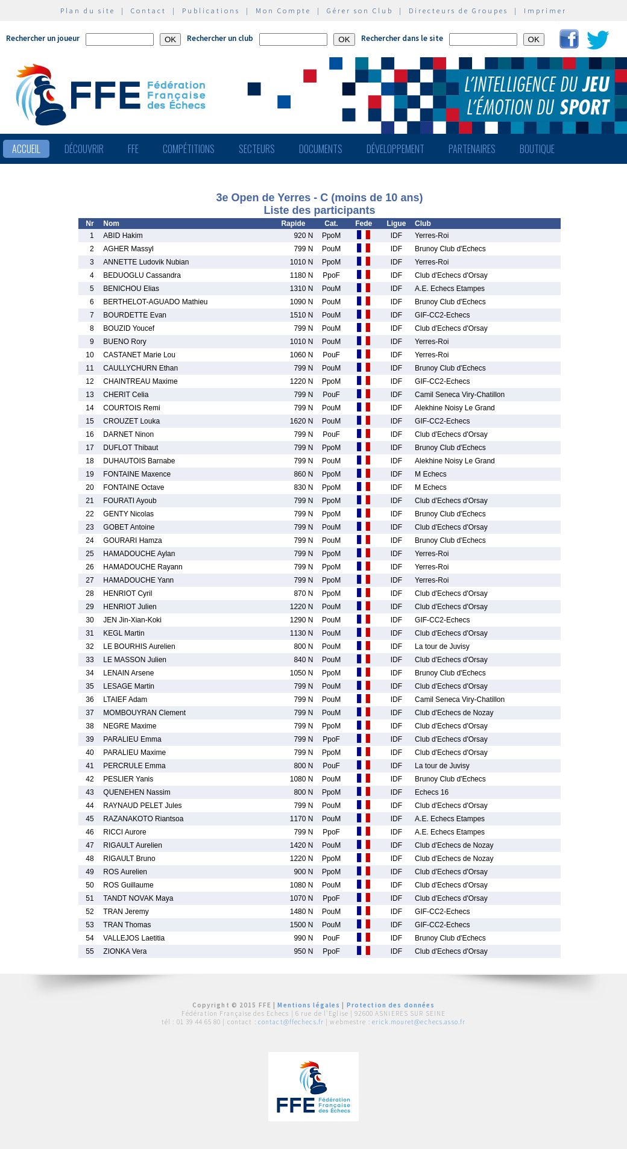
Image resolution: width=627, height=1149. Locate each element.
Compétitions (189, 149)
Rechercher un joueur (43, 38)
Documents (320, 149)
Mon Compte (283, 10)
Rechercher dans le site (402, 38)
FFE (133, 149)
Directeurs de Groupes (458, 10)
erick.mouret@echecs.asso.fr (418, 1022)
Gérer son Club (360, 10)
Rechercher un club (220, 38)
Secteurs (257, 149)
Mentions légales (308, 1005)
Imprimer (545, 10)
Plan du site (87, 10)
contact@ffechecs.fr (291, 1022)
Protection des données (391, 1005)
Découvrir (84, 149)
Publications (211, 10)
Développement (395, 149)
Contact (148, 10)
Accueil (26, 149)
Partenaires (472, 149)
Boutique (537, 149)
